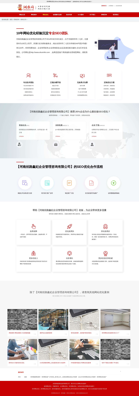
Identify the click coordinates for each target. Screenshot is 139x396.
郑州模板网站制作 (35, 377)
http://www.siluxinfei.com (40, 52)
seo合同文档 (119, 5)
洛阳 (25, 377)
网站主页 (22, 14)
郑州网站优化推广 (102, 377)
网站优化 (45, 14)
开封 (19, 377)
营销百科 (104, 14)
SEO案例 (81, 14)
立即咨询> (21, 136)
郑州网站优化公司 (55, 393)
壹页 (11, 19)
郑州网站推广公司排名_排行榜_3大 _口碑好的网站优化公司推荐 (59, 377)
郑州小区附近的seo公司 (82, 393)
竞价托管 (69, 14)
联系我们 (111, 5)
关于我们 (92, 14)
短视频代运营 (57, 14)
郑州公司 (23, 19)
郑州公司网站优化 (71, 393)
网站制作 (34, 14)
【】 (104, 5)
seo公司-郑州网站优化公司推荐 (87, 377)
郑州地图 (63, 393)
